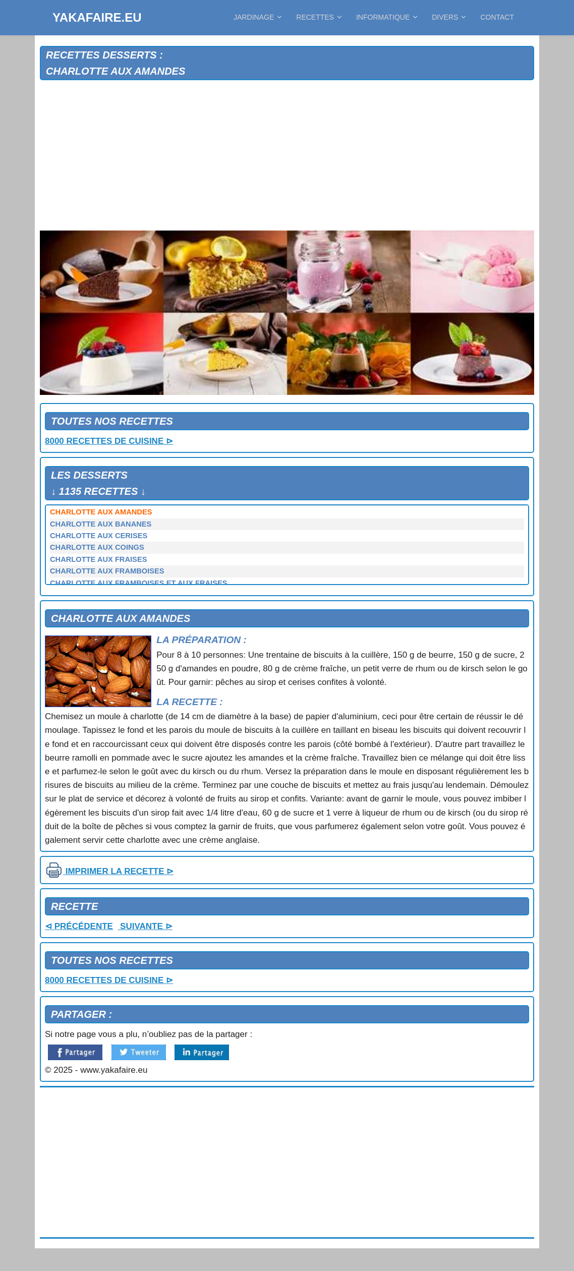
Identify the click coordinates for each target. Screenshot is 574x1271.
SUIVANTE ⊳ (145, 926)
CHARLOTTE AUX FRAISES (98, 559)
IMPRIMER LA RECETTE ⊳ (109, 871)
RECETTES (318, 17)
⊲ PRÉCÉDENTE (79, 926)
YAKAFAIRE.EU (96, 17)
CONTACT (497, 17)
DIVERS (448, 17)
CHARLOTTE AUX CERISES (98, 536)
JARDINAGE (257, 17)
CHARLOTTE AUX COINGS (97, 547)
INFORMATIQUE (386, 17)
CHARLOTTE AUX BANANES (100, 524)
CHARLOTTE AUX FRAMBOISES (107, 571)
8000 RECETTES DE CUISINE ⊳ (109, 441)
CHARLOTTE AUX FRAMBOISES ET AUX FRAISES (138, 583)
